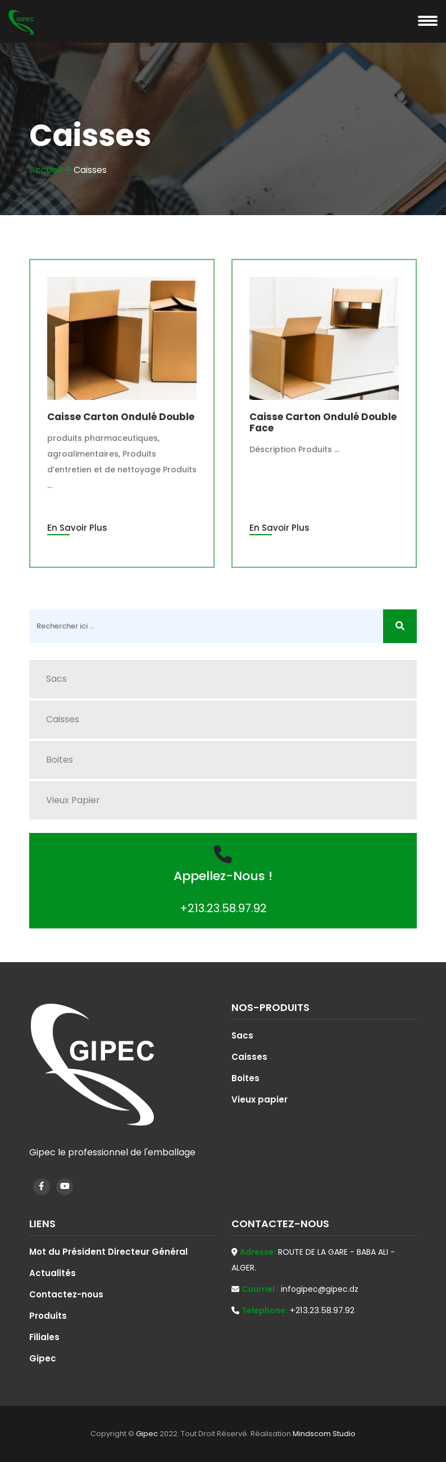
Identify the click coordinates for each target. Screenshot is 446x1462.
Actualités (52, 1273)
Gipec (42, 1358)
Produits (48, 1316)
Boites (59, 759)
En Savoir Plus (77, 528)
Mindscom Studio (324, 1433)
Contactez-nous (66, 1294)
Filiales (44, 1337)
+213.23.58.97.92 (223, 908)
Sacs (56, 678)
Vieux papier (73, 800)
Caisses (62, 719)
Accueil (50, 169)
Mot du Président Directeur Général (108, 1252)
